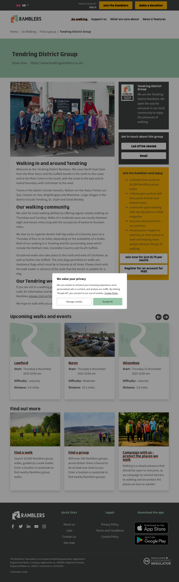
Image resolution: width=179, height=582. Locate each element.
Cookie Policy (111, 293)
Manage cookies (74, 301)
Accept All (108, 301)
